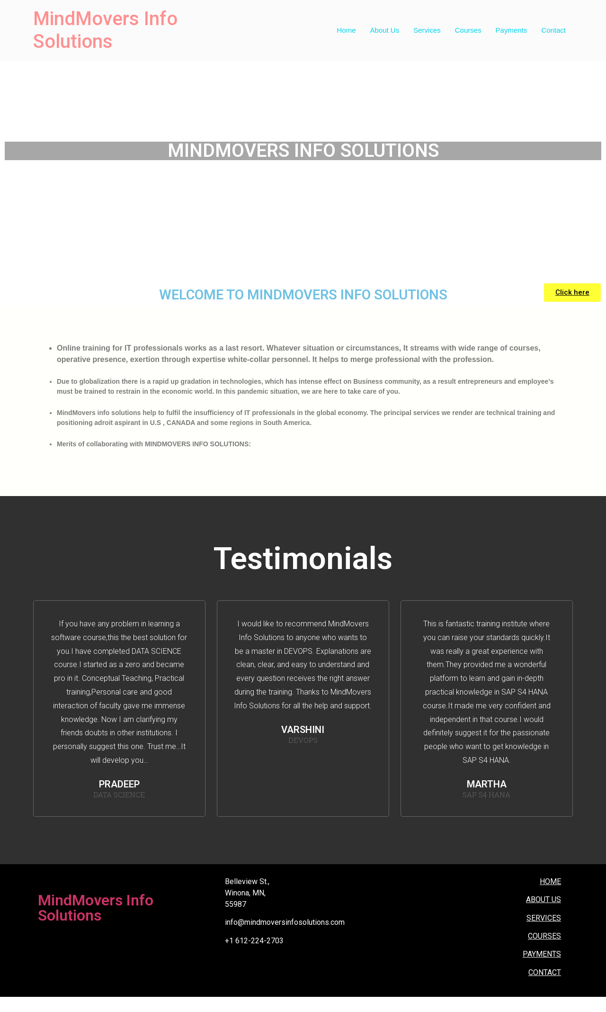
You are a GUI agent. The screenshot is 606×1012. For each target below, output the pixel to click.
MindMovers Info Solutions (105, 30)
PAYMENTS (542, 953)
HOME (550, 881)
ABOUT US (543, 899)
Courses (468, 30)
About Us (385, 30)
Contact (553, 30)
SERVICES (543, 917)
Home (346, 30)
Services (427, 30)
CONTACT (544, 972)
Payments (511, 30)
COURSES (544, 935)
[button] (572, 292)
